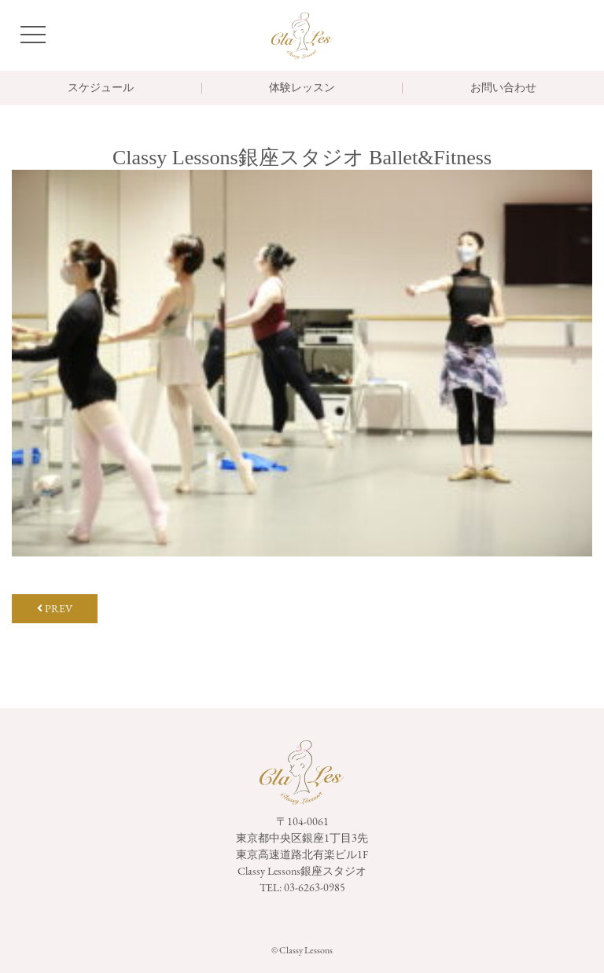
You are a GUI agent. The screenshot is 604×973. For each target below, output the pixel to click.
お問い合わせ (503, 88)
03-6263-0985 (314, 887)
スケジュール (101, 88)
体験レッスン (302, 88)
